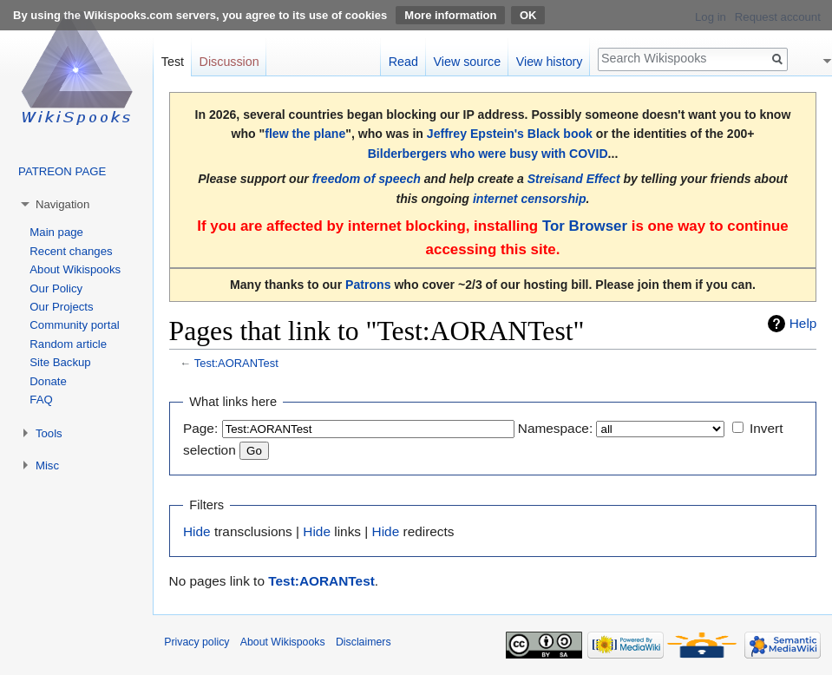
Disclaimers (363, 642)
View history (549, 62)
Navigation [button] (62, 204)
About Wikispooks (75, 269)
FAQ (40, 399)
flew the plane (305, 134)
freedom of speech (366, 179)
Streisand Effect (573, 179)
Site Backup (59, 362)
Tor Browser (584, 226)
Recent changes (70, 251)
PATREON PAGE (62, 171)
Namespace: (555, 428)
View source (467, 62)
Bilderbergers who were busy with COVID (488, 154)
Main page (56, 232)
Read (403, 62)
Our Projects (61, 306)
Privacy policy (196, 642)
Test (172, 62)
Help (803, 323)
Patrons (367, 285)
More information (450, 15)
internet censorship (529, 199)
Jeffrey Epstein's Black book (510, 134)
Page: (200, 428)
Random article (68, 344)
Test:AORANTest (236, 363)
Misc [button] (47, 465)
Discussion (229, 62)
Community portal (74, 324)
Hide (197, 531)
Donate (48, 381)
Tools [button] (49, 433)
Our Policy (55, 288)
